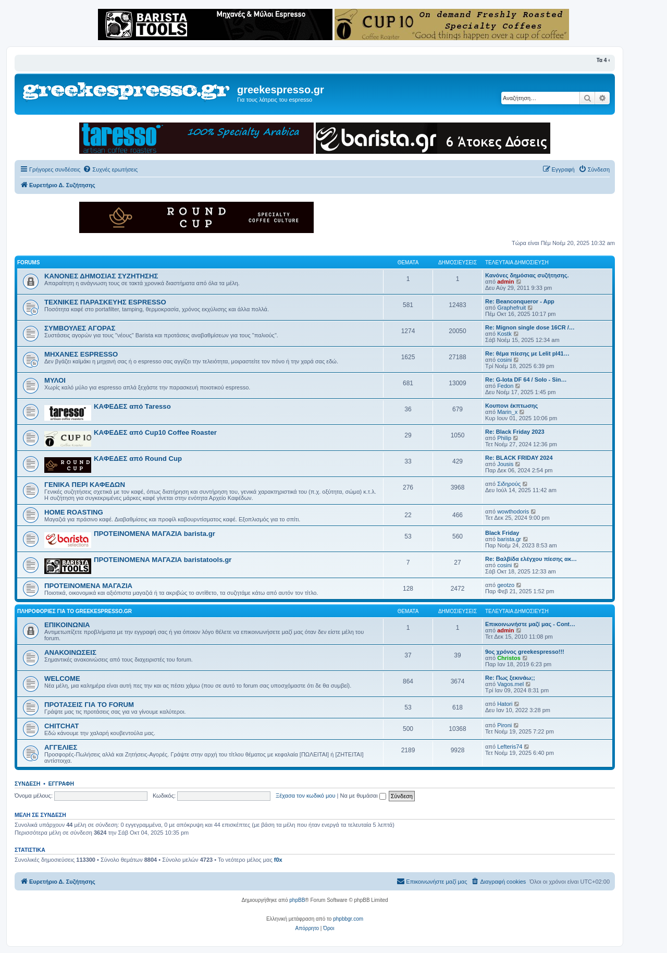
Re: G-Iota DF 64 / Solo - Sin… (525, 379)
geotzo (505, 585)
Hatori (504, 704)
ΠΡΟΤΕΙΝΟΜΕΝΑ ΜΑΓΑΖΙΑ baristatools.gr (162, 560)
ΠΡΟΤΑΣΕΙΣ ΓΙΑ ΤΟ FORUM (89, 704)
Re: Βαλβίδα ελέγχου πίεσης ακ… (531, 559)
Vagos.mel (510, 684)
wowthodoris (513, 511)
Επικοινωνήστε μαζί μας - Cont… (530, 624)
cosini (504, 360)
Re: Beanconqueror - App (519, 301)
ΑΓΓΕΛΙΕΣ (60, 747)
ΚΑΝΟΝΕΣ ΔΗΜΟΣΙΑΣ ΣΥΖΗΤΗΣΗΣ (101, 276)
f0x (278, 860)
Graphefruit (511, 307)
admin (505, 281)
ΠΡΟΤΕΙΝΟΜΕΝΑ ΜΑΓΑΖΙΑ (88, 586)
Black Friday (502, 533)
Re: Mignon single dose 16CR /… (530, 327)
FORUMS (28, 262)
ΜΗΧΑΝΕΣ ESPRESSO (81, 354)
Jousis (505, 464)
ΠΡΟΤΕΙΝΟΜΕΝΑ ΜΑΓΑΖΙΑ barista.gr (154, 533)
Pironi (504, 725)
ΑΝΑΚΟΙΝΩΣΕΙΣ (70, 652)
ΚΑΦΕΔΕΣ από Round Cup (138, 458)
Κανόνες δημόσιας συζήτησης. (527, 275)
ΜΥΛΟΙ (55, 380)
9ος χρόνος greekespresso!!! (524, 652)
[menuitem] (110, 169)
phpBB (297, 900)
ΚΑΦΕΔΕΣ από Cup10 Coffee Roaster (155, 432)
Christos (509, 658)
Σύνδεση (27, 783)
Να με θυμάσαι (363, 795)
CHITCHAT (61, 726)
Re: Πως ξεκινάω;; (510, 678)
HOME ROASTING (73, 512)
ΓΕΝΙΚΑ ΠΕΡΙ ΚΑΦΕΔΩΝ (84, 484)
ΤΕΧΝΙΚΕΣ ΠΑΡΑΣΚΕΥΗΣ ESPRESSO (105, 302)
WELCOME (62, 678)
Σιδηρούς (509, 484)
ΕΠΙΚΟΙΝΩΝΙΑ (67, 625)
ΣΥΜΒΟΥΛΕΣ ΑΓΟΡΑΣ (79, 328)
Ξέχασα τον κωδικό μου (306, 795)
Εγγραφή (61, 783)
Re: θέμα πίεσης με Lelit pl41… (527, 353)
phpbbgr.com (348, 919)
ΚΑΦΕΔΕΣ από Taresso (132, 406)
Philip (504, 438)
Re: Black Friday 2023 (515, 432)
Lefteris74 (509, 746)
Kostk (504, 334)
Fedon (505, 386)
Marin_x (507, 412)
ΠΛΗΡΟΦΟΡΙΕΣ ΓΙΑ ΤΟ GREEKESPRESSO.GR (74, 611)
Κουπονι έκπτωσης (511, 405)
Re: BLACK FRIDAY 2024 (519, 458)
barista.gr (509, 539)
